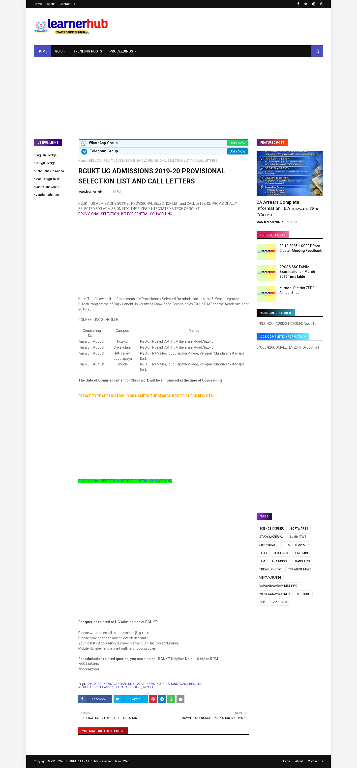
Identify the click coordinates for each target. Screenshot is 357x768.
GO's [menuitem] (59, 51)
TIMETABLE (302, 553)
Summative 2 (268, 545)
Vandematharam (47, 195)
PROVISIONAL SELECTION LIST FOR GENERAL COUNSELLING (125, 481)
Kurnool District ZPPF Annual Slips (296, 290)
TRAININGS (279, 561)
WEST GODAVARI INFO (274, 594)
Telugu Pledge (45, 163)
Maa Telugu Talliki (47, 179)
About (51, 4)
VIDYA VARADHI (270, 577)
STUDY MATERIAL (271, 536)
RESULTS (95, 160)
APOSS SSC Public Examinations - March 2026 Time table (297, 272)
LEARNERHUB (75, 761)
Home (38, 4)
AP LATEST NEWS (100, 684)
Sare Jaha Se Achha (49, 171)
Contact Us (67, 4)
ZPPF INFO (280, 602)
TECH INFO (280, 553)
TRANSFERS (301, 561)
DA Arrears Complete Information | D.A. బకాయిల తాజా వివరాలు (288, 208)
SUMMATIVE (298, 536)
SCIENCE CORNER (271, 528)
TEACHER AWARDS (297, 545)
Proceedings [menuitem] (121, 51)
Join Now (237, 143)
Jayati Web (121, 761)
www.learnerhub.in (92, 191)
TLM (262, 561)
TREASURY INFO (270, 569)
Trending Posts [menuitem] (87, 51)
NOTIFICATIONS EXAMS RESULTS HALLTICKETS (109, 687)
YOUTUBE (303, 594)
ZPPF (262, 602)
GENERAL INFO (124, 684)
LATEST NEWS (145, 684)
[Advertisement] (178, 94)
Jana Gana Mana (47, 187)
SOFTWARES (299, 528)
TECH (263, 553)
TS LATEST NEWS (299, 569)
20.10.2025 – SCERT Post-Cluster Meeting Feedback (300, 248)
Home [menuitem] (42, 51)
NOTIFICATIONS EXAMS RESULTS (179, 684)
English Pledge (46, 155)
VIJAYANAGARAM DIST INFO (278, 586)
